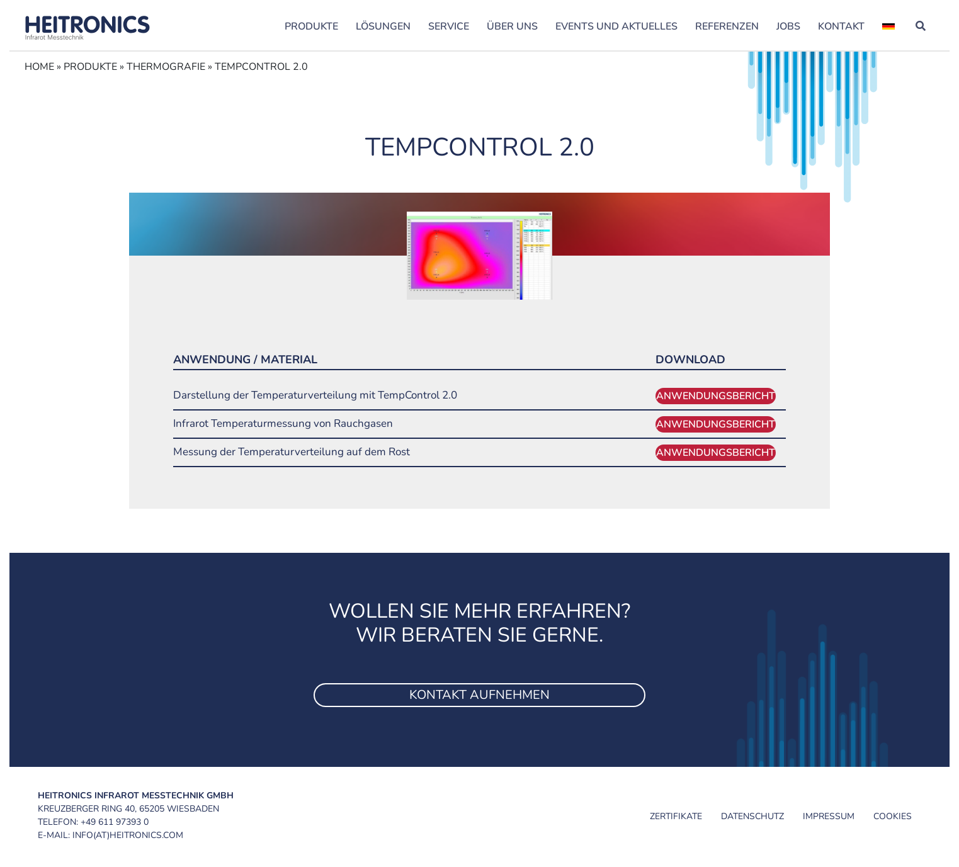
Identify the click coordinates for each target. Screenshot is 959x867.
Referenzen (727, 26)
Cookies (892, 816)
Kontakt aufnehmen (479, 694)
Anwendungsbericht (715, 396)
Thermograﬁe (166, 67)
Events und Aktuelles (616, 26)
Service (448, 26)
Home (39, 67)
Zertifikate (676, 816)
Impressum (828, 816)
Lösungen (383, 26)
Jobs (788, 26)
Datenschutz (752, 816)
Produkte (311, 26)
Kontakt (841, 26)
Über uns (512, 26)
